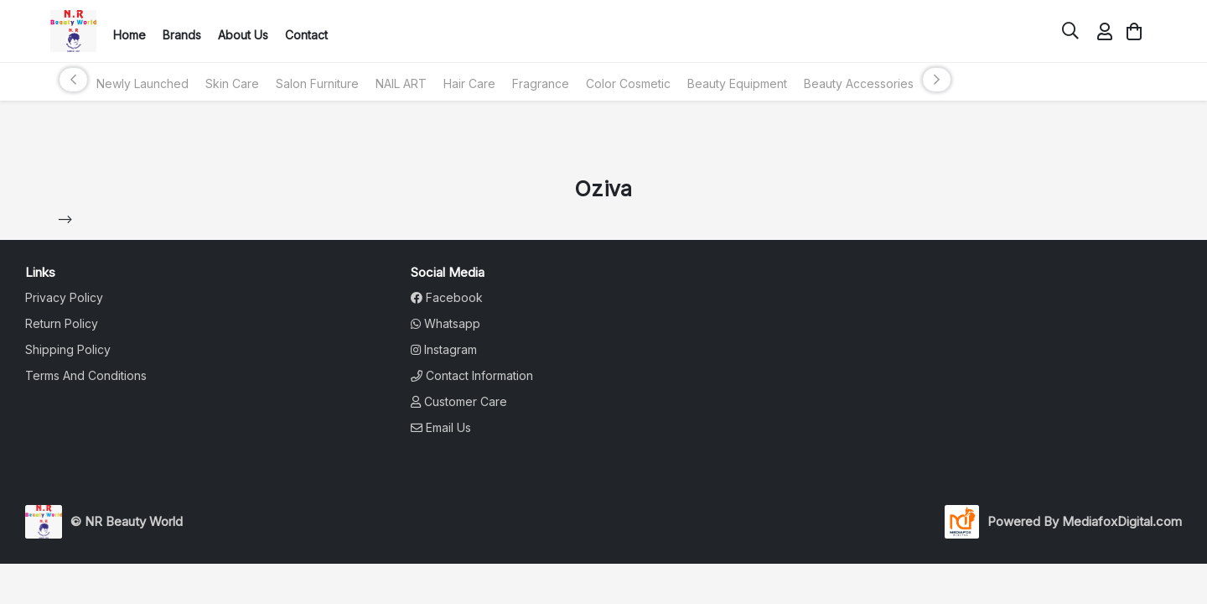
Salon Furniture (317, 83)
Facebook (447, 297)
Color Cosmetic (628, 83)
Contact (306, 35)
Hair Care (469, 83)
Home (129, 35)
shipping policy (68, 349)
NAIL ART (401, 83)
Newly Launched (142, 83)
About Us (243, 35)
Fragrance (540, 83)
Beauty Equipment (737, 83)
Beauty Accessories (859, 83)
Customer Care (459, 401)
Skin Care (232, 83)
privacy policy (64, 297)
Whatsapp (445, 323)
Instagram (444, 349)
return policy (61, 323)
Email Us (441, 427)
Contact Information (472, 375)
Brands (182, 35)
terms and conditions (86, 375)
